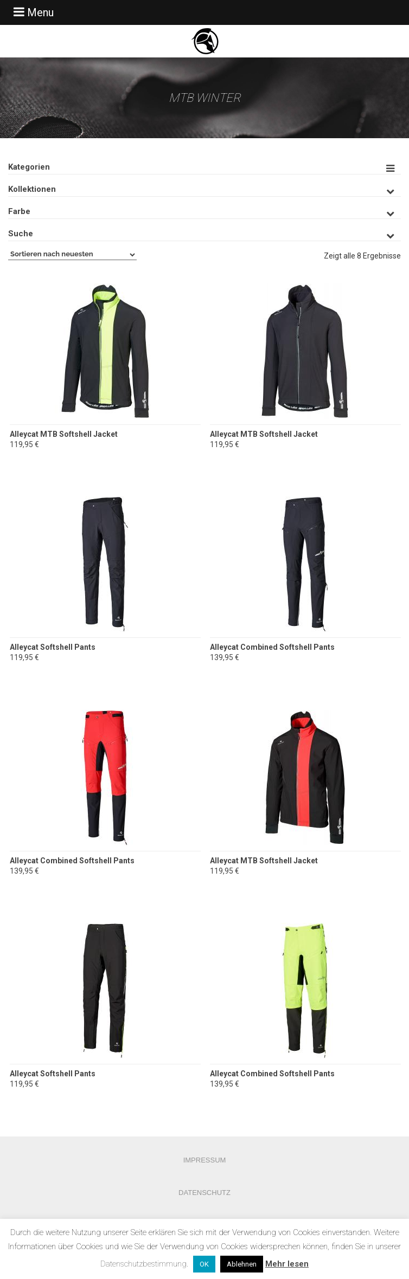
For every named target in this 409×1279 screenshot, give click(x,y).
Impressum (204, 1160)
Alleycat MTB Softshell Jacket (64, 434)
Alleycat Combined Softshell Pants (272, 647)
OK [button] (204, 1264)
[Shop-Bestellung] (72, 254)
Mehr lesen (287, 1264)
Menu (32, 12)
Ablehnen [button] (242, 1264)
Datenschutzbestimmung (143, 1264)
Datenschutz (204, 1192)
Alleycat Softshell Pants (52, 647)
